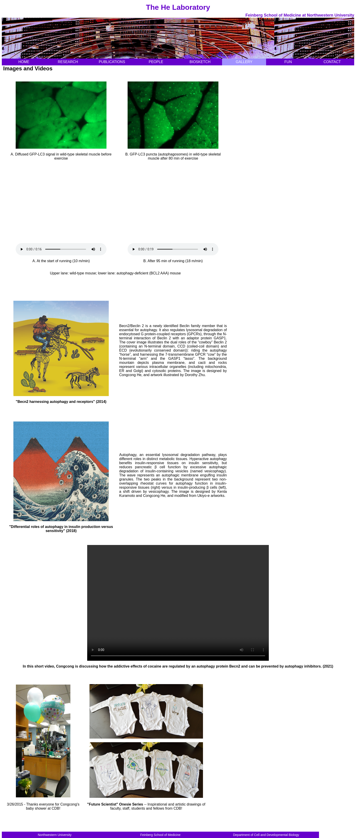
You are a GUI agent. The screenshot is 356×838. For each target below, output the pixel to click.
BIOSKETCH (200, 62)
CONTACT (332, 62)
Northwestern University (55, 835)
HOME (23, 62)
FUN (288, 62)
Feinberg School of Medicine (160, 835)
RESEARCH (68, 62)
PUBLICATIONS (112, 62)
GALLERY (244, 62)
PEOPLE (156, 62)
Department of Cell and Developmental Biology (266, 835)
